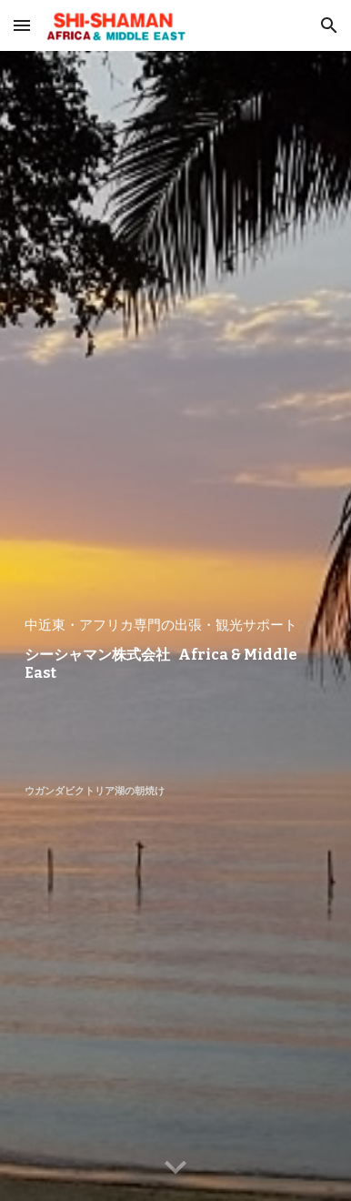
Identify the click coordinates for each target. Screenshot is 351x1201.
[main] (175, 625)
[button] (22, 25)
